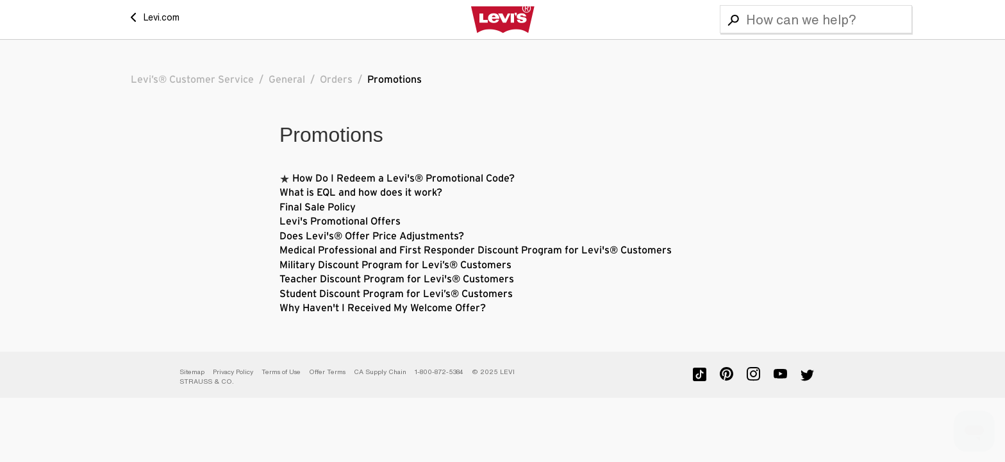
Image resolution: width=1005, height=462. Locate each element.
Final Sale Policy (317, 207)
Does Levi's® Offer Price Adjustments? (371, 236)
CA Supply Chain (380, 372)
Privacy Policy (233, 372)
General (287, 79)
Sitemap (191, 372)
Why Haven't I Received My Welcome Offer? (382, 308)
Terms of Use (281, 372)
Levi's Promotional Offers (340, 221)
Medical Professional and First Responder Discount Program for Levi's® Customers (475, 250)
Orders (336, 79)
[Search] (816, 19)
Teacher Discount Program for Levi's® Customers (396, 279)
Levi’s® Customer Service (192, 79)
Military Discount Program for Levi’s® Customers (395, 265)
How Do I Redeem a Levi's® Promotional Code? (403, 178)
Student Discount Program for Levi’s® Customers (396, 294)
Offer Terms (327, 372)
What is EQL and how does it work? (360, 192)
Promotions (394, 79)
